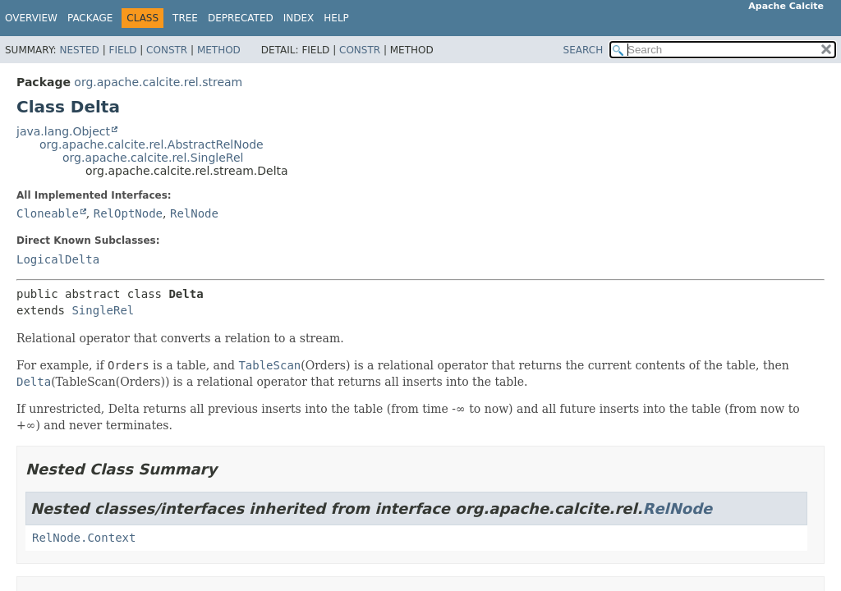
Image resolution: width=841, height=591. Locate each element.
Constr (166, 50)
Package (90, 18)
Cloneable (47, 213)
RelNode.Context (84, 537)
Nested (79, 50)
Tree (185, 18)
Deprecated (240, 18)
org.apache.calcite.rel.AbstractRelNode (151, 144)
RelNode (194, 213)
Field (122, 50)
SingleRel (102, 310)
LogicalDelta (57, 259)
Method (219, 50)
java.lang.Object (63, 131)
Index (299, 18)
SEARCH (583, 50)
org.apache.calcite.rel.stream (158, 82)
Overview (31, 18)
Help (336, 18)
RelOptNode (128, 213)
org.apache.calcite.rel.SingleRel (152, 157)
